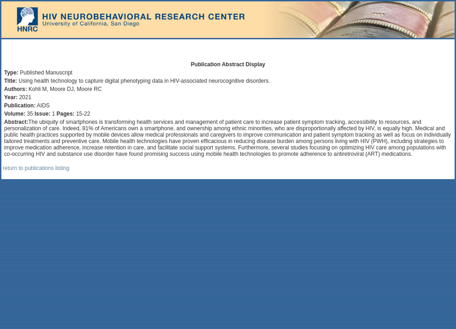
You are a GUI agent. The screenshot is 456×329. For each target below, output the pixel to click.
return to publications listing (36, 168)
